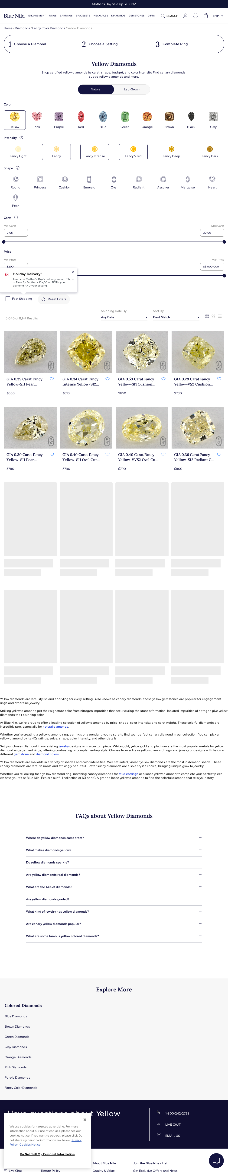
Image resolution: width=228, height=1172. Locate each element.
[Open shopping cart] (205, 16)
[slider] (4, 242)
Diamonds (118, 15)
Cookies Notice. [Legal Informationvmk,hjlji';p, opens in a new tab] (30, 1144)
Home (8, 28)
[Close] (85, 1120)
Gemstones (137, 15)
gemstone (21, 754)
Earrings (66, 15)
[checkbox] (8, 298)
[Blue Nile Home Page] (14, 16)
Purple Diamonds (17, 1078)
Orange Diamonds (18, 1057)
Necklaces (101, 15)
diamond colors (47, 754)
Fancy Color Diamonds (48, 28)
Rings (53, 15)
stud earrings (128, 774)
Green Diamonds (17, 1037)
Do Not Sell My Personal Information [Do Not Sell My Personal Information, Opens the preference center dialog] (47, 1154)
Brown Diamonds (17, 1027)
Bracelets (83, 15)
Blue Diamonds (16, 1016)
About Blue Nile (104, 1163)
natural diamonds (55, 727)
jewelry (64, 746)
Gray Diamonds (16, 1047)
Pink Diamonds (16, 1067)
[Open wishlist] (195, 16)
